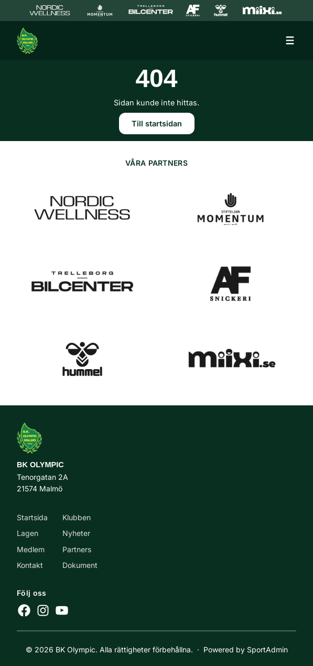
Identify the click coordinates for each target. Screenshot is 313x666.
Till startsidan (157, 123)
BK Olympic (40, 464)
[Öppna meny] (290, 40)
